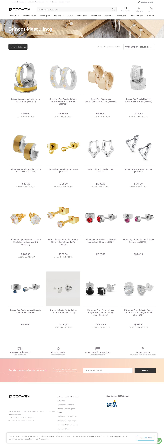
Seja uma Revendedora (35, 2)
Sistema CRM (63, 429)
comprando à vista (58, 355)
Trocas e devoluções (66, 409)
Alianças (14, 16)
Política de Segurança (66, 421)
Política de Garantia (65, 405)
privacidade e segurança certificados (143, 355)
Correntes (82, 16)
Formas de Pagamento (67, 425)
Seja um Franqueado (18, 2)
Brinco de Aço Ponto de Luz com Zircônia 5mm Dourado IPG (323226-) (26, 242)
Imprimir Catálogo (18, 47)
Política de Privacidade (67, 417)
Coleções (121, 16)
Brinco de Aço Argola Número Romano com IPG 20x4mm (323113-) (63, 101)
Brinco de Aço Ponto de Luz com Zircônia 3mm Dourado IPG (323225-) (63, 242)
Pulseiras (59, 16)
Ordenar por (131, 47)
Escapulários (29, 16)
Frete (59, 413)
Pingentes (96, 16)
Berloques (45, 16)
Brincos (109, 16)
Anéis (70, 16)
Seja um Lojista (51, 2)
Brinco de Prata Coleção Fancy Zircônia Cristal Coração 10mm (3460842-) (138, 312)
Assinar (145, 370)
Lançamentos (136, 16)
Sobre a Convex (64, 2)
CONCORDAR (146, 438)
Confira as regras (20, 355)
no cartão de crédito (98, 355)
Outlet (150, 16)
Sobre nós (61, 400)
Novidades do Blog (146, 2)
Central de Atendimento (67, 396)
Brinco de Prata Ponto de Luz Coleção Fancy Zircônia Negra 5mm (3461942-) (101, 312)
